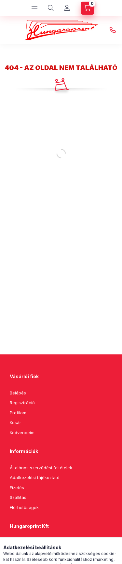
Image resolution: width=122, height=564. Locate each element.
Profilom (18, 412)
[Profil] (67, 8)
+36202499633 (112, 30)
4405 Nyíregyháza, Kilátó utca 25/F (53, 542)
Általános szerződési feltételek (41, 467)
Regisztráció (22, 402)
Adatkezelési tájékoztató (35, 477)
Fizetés (17, 487)
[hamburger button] (34, 8)
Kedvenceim (22, 432)
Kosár (15, 422)
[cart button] (87, 8)
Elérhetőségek (24, 507)
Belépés (18, 392)
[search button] (50, 8)
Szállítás (18, 497)
